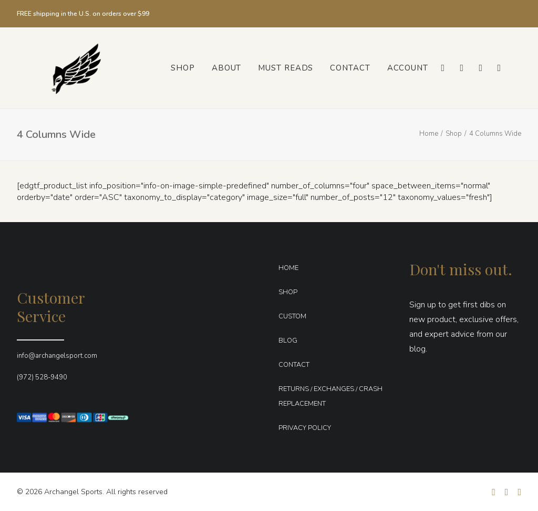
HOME (288, 268)
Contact (350, 68)
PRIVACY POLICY (304, 428)
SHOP (287, 292)
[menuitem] (182, 67)
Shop (183, 68)
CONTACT (293, 364)
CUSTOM (292, 316)
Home (428, 133)
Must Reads (285, 68)
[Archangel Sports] (66, 68)
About (227, 68)
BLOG (287, 340)
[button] (442, 68)
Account (407, 68)
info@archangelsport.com (57, 355)
